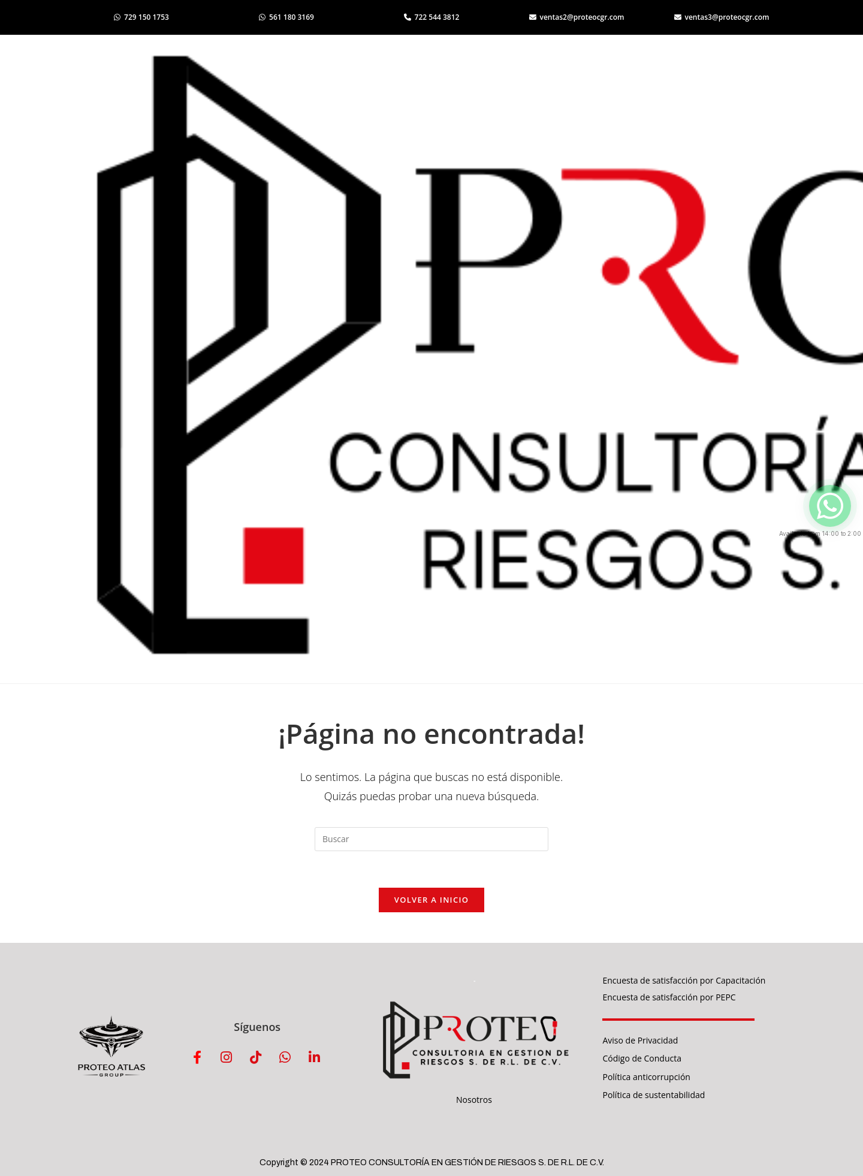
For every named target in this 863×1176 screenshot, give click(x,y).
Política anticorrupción (646, 1076)
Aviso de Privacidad (640, 1040)
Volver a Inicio (431, 899)
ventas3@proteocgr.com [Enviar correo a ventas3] (722, 17)
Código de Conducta (641, 1058)
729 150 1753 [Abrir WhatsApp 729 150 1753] (141, 17)
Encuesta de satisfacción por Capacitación (683, 980)
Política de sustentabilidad (653, 1094)
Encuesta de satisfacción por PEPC (668, 997)
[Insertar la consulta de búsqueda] (431, 839)
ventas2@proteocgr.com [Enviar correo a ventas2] (576, 17)
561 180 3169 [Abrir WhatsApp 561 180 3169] (286, 17)
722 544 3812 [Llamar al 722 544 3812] (432, 17)
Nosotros (474, 1099)
